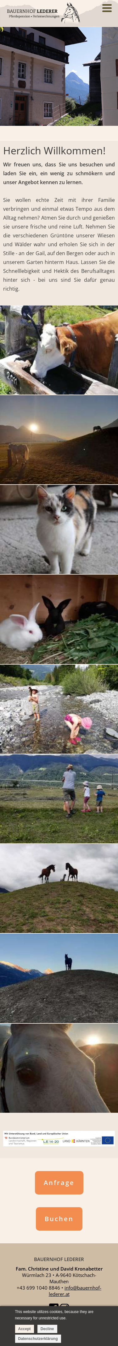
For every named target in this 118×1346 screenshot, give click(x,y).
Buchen (59, 1218)
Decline (47, 1329)
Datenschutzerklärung (38, 1338)
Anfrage (59, 1182)
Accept (24, 1329)
